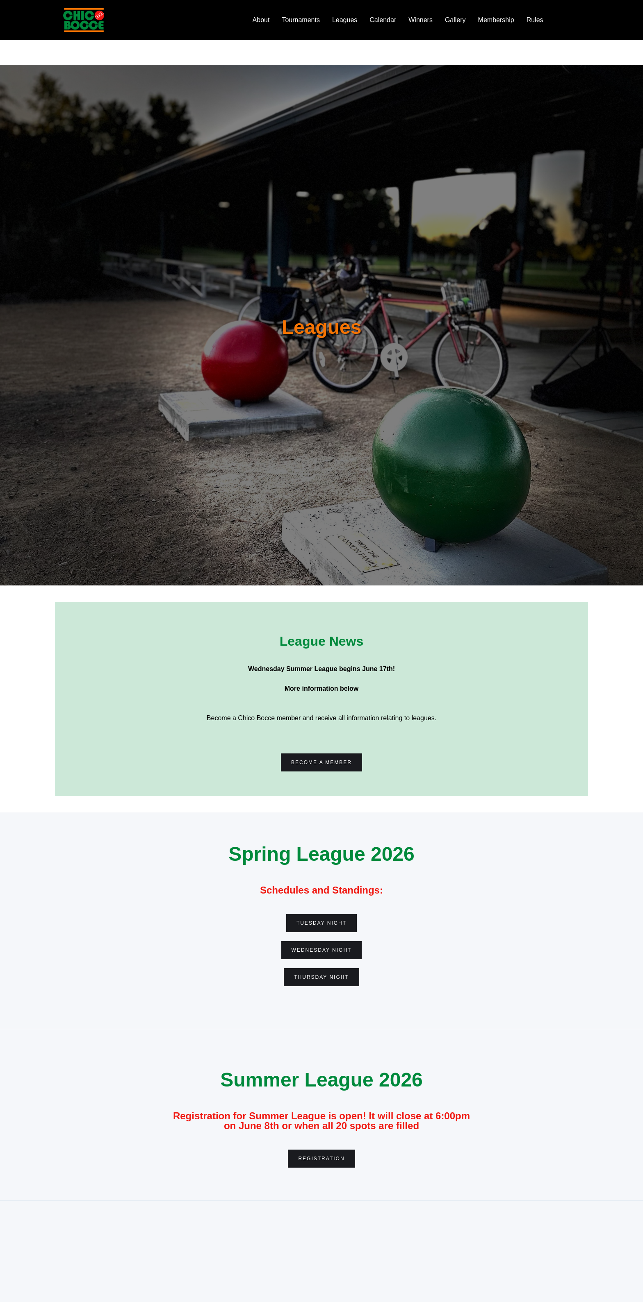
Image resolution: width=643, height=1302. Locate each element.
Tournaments (301, 19)
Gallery (455, 19)
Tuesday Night (321, 923)
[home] (83, 20)
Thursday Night (321, 977)
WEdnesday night (322, 950)
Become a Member (321, 762)
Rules (535, 19)
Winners (420, 19)
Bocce (565, 19)
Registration (321, 1158)
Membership (496, 19)
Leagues (344, 19)
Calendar (382, 19)
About (261, 19)
